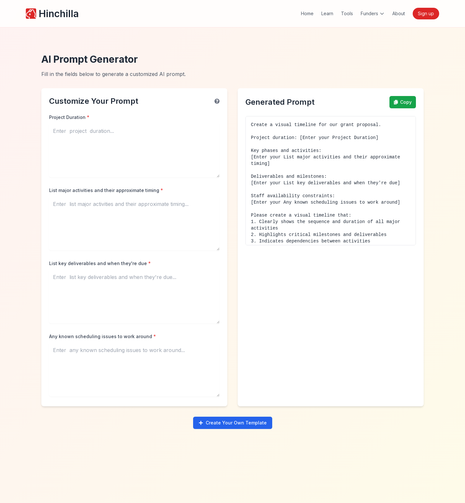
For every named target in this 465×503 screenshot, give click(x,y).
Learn (327, 13)
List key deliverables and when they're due (100, 263)
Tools (347, 13)
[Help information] (217, 101)
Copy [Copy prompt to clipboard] (403, 102)
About (398, 13)
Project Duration (69, 117)
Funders (373, 13)
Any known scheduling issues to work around (102, 336)
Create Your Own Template (233, 422)
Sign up (426, 13)
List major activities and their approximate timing (106, 190)
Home (307, 13)
